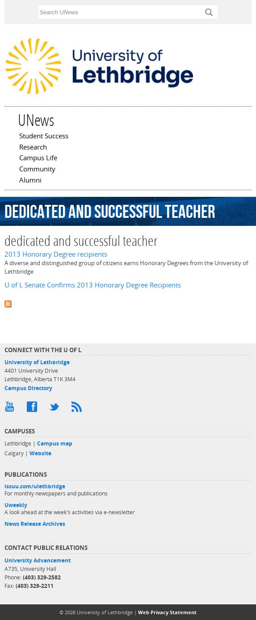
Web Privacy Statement (167, 612)
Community (37, 170)
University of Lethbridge (37, 362)
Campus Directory (28, 388)
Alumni (30, 181)
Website (40, 453)
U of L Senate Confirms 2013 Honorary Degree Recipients (92, 285)
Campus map (54, 443)
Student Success (43, 137)
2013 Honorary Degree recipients (55, 254)
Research (33, 148)
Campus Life (38, 158)
